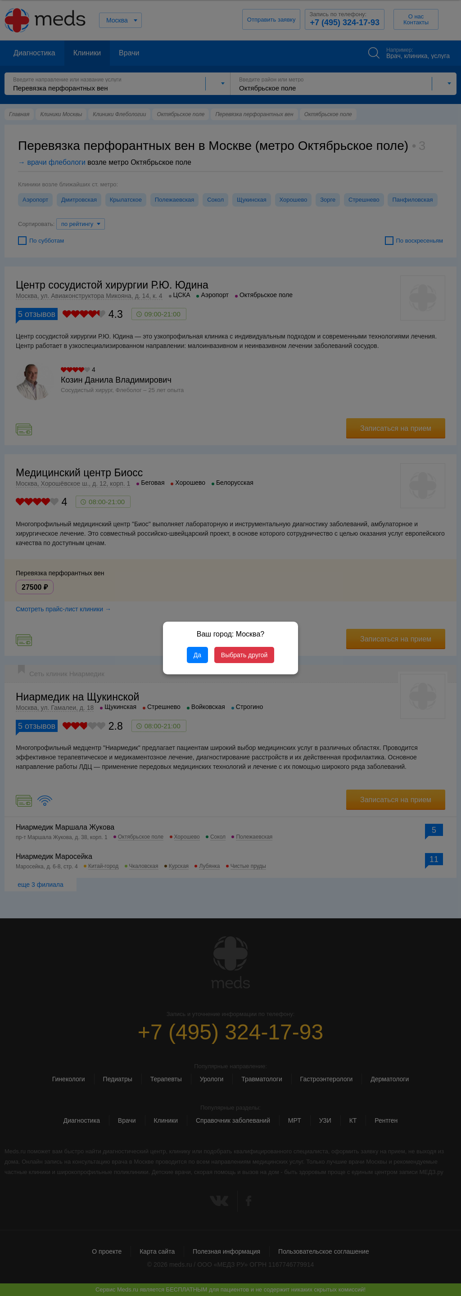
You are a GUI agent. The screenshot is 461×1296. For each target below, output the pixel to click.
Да (197, 655)
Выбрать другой (244, 655)
